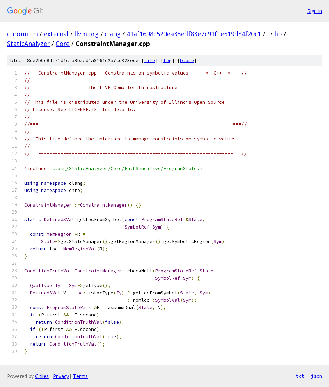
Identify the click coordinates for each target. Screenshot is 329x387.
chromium (22, 34)
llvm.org (86, 34)
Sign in (314, 11)
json (316, 376)
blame (187, 60)
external (56, 34)
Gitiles (42, 376)
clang (113, 34)
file (149, 60)
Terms (80, 376)
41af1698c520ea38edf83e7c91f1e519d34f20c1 (194, 34)
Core (63, 43)
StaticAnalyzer (28, 43)
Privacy (61, 376)
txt (300, 376)
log (167, 60)
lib (278, 34)
